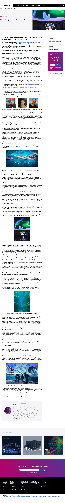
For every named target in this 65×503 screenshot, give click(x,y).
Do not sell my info (29, 496)
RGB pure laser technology (14, 146)
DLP (8, 325)
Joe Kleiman (23, 403)
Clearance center (6, 488)
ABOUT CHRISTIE (24, 481)
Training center (13, 486)
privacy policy (37, 472)
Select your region (42, 485)
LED (23, 73)
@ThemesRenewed (16, 418)
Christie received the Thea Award (13, 390)
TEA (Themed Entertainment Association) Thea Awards (28, 42)
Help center (38, 5)
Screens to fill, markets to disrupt (30, 146)
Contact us (12, 483)
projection (29, 52)
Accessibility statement (25, 489)
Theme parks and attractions (54, 43)
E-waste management (40, 496)
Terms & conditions (24, 496)
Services (32, 5)
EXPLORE (5, 481)
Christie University (34, 484)
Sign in (61, 1)
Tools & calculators (13, 489)
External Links (34, 481)
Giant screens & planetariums (55, 41)
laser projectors (32, 84)
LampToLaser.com (34, 483)
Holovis (3, 68)
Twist (29, 266)
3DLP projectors (21, 266)
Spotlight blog (5, 489)
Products (27, 5)
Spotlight (5, 8)
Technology (51, 38)
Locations (23, 486)
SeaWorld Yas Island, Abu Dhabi (9, 56)
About (43, 5)
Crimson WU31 (15, 92)
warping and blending (37, 266)
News (41, 1)
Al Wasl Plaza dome (25, 191)
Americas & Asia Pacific (53, 1)
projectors (31, 76)
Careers (22, 483)
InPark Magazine (19, 53)
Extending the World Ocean (11, 8)
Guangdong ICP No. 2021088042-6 (47, 496)
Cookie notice (10, 496)
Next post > (61, 423)
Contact (45, 1)
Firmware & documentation (15, 484)
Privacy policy (20, 496)
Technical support (13, 488)
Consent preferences (15, 496)
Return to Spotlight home (7, 423)
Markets (17, 5)
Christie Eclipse (13, 392)
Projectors (51, 46)
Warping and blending (53, 49)
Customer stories (24, 484)
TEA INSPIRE (14, 47)
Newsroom (23, 488)
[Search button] (63, 5)
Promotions (5, 484)
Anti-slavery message (34, 496)
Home (1, 8)
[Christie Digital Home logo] (6, 5)
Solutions (22, 5)
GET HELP (12, 481)
